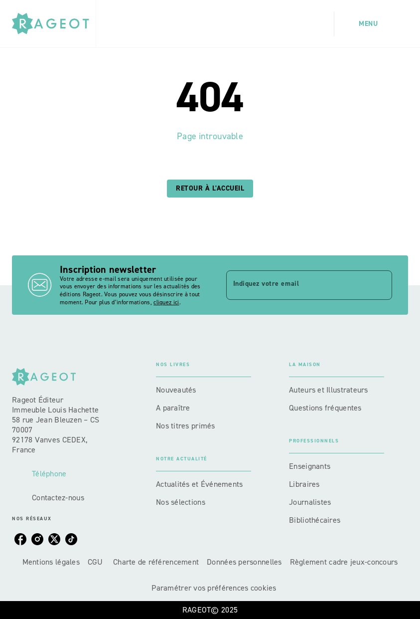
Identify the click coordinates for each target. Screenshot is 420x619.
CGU (96, 562)
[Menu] (371, 23)
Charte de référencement (156, 562)
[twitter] (54, 539)
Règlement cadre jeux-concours (344, 562)
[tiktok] (71, 539)
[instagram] (37, 539)
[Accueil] (54, 23)
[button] (210, 189)
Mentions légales (51, 562)
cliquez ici (166, 302)
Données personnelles (244, 562)
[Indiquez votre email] (297, 284)
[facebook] (20, 539)
